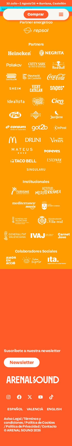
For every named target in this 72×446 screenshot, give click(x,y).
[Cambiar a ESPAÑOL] (15, 409)
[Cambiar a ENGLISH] (54, 409)
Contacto (49, 426)
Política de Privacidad (22, 426)
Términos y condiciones (22, 420)
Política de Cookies (40, 422)
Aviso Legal (13, 419)
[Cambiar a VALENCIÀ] (35, 409)
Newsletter (22, 362)
